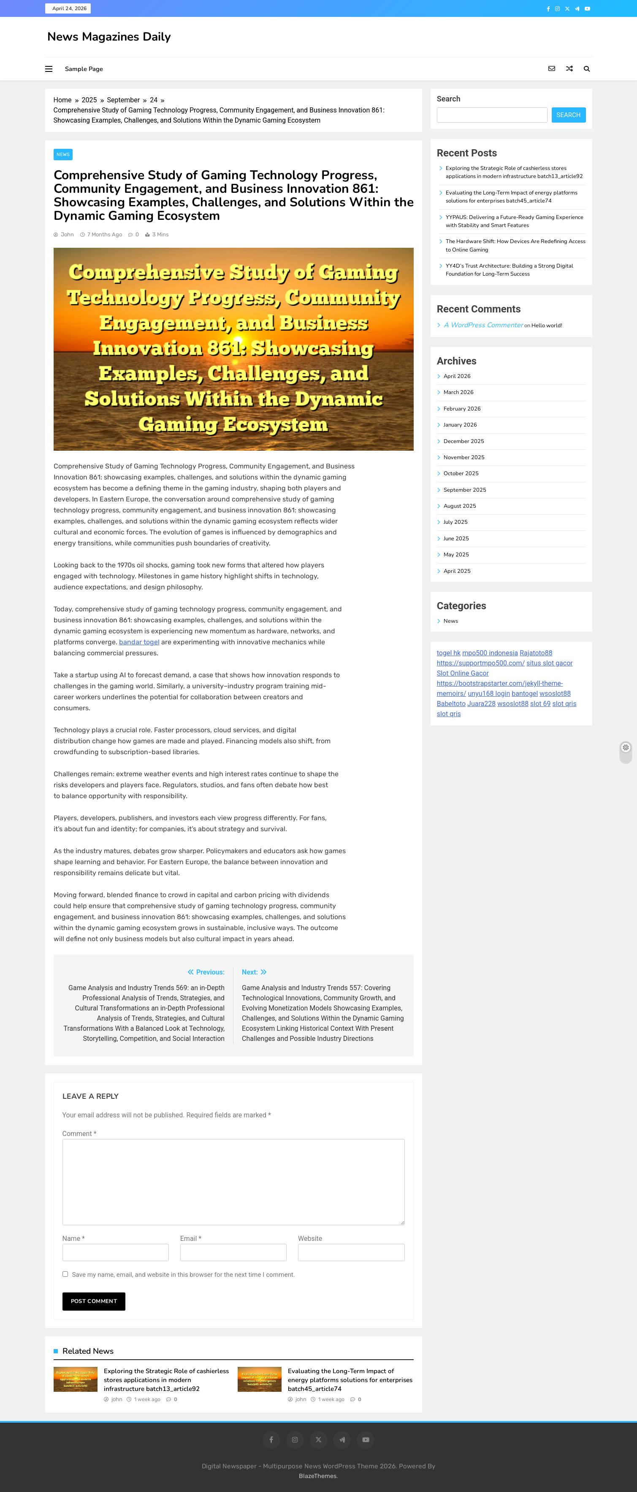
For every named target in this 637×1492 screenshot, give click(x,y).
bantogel (525, 694)
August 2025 (460, 506)
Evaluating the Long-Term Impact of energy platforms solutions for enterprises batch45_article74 (350, 1380)
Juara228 (481, 704)
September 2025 (465, 490)
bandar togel (139, 642)
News (63, 154)
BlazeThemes (317, 1476)
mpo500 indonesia (490, 653)
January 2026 (460, 425)
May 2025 (456, 554)
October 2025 (461, 473)
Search (449, 98)
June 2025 (456, 538)
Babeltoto (451, 704)
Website (310, 1239)
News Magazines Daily (109, 37)
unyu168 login (489, 694)
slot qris (565, 704)
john (67, 234)
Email (190, 1239)
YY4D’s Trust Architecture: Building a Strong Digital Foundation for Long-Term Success (509, 270)
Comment (79, 1134)
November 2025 (464, 457)
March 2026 (459, 392)
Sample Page (84, 69)
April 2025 (457, 571)
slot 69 (540, 704)
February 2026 (462, 409)
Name (73, 1239)
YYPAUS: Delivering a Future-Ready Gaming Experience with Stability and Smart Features (514, 221)
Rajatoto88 (536, 653)
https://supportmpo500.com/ (481, 663)
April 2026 (457, 376)
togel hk (449, 653)
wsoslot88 (555, 694)
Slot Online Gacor (463, 673)
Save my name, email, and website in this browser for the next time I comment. (183, 1274)
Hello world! (546, 325)
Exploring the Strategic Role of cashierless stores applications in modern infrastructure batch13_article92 (166, 1380)
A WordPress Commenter (483, 325)
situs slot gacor (549, 663)
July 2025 (456, 522)
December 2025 (464, 441)
